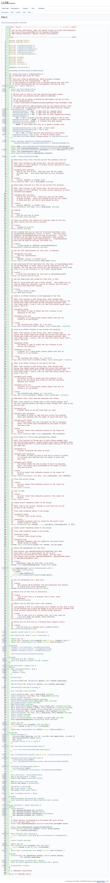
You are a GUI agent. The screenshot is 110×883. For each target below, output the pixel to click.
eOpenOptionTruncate (20, 121)
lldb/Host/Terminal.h (26, 47)
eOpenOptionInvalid (20, 134)
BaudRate (39, 810)
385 (4, 672)
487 (4, 844)
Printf (19, 524)
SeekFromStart (28, 326)
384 (4, 671)
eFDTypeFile (30, 156)
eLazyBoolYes (61, 835)
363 (4, 635)
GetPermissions (24, 588)
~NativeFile (15, 687)
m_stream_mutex (18, 768)
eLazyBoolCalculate (41, 647)
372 (4, 650)
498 (4, 862)
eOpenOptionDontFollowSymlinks (24, 129)
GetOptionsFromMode (47, 148)
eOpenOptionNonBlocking (21, 128)
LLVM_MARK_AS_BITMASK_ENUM (22, 136)
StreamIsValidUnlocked (24, 755)
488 (4, 845)
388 (4, 677)
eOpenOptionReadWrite (20, 114)
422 (4, 734)
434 (4, 755)
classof (24, 642)
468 (4, 812)
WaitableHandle (17, 247)
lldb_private (23, 67)
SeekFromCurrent (29, 360)
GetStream (26, 292)
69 (4, 141)
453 (4, 787)
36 (4, 86)
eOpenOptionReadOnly (20, 111)
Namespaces (15, 8)
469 (4, 813)
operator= (24, 661)
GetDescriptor (26, 276)
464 (4, 805)
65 (4, 134)
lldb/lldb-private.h (25, 52)
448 (4, 778)
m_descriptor (43, 750)
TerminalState (16, 866)
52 (4, 113)
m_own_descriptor (21, 776)
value (67, 736)
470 (4, 815)
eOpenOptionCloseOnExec (21, 131)
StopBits (39, 815)
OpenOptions (19, 109)
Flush (25, 487)
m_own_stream (20, 788)
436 (4, 758)
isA (23, 640)
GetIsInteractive (21, 600)
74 (4, 150)
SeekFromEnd (27, 395)
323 (4, 568)
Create (13, 829)
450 (4, 782)
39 (4, 91)
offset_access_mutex (28, 790)
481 (4, 834)
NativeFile (18, 666)
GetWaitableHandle (30, 247)
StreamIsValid (25, 766)
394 (4, 687)
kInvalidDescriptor (27, 89)
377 (4, 659)
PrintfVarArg (28, 545)
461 (4, 800)
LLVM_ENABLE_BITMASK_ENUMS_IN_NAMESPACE (25, 71)
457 (4, 793)
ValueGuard (21, 734)
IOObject (29, 86)
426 (4, 741)
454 (4, 788)
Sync (25, 499)
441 (4, 766)
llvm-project (4, 12)
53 (4, 114)
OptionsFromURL (42, 823)
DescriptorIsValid (28, 150)
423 (4, 736)
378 (4, 661)
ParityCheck (48, 813)
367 (4, 642)
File (16, 86)
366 (4, 640)
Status (13, 182)
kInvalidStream (27, 91)
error (40, 588)
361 (4, 632)
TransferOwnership (22, 669)
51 (4, 111)
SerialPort (18, 805)
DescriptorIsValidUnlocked (25, 746)
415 (4, 723)
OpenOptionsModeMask (43, 141)
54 (4, 116)
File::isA (37, 726)
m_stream (51, 755)
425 (4, 740)
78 (4, 156)
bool (20, 632)
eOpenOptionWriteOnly (20, 113)
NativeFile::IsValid (26, 835)
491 (4, 850)
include (18, 12)
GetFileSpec (28, 261)
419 (4, 729)
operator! (19, 635)
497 (4, 861)
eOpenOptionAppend (19, 116)
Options (20, 808)
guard (45, 736)
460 (4, 798)
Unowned (15, 672)
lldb (12, 12)
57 (4, 121)
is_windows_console (22, 793)
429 (4, 746)
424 (4, 738)
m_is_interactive (25, 647)
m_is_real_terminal (25, 649)
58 (4, 123)
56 (4, 119)
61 (4, 128)
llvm (19, 565)
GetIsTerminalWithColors (24, 629)
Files (33, 8)
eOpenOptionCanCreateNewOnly (23, 123)
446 (4, 775)
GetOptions (45, 565)
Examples (41, 8)
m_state (25, 866)
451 (4, 783)
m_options (24, 787)
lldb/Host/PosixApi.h (26, 45)
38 (4, 89)
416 (4, 724)
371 (4, 649)
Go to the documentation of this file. (14, 23)
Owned (14, 671)
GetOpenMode (39, 568)
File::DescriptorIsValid (28, 750)
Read (18, 182)
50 (4, 109)
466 (4, 808)
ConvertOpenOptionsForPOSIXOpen (35, 146)
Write (19, 207)
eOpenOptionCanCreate (20, 119)
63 (4, 131)
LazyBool (14, 647)
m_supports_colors (25, 650)
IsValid (18, 217)
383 (4, 669)
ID (22, 639)
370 (4, 647)
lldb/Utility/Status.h (26, 50)
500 (4, 866)
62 (4, 129)
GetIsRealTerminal (22, 618)
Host (29, 12)
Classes (26, 8)
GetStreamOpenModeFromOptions (22, 153)
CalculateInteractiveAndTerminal (28, 654)
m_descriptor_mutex (20, 760)
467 (4, 810)
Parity (41, 812)
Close (19, 229)
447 (4, 776)
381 (4, 666)
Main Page (5, 8)
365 (4, 639)
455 (4, 790)
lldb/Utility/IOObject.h (27, 49)
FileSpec (36, 261)
